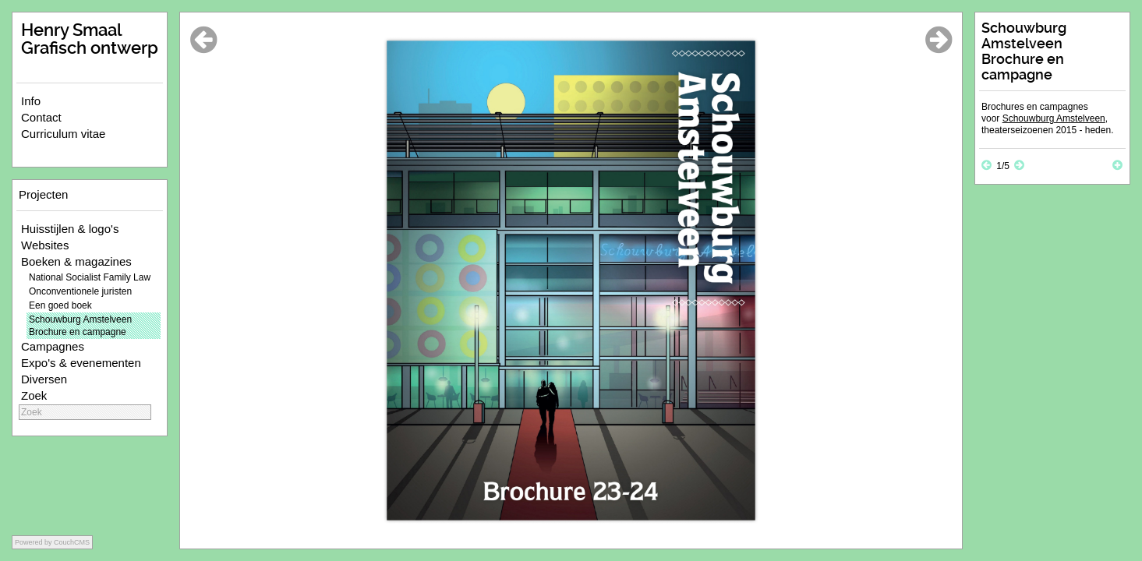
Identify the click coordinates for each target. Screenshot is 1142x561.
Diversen (44, 379)
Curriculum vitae (63, 133)
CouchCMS (72, 542)
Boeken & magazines (76, 261)
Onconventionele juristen (80, 291)
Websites (45, 245)
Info (31, 101)
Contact (41, 117)
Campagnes (52, 346)
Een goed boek (60, 305)
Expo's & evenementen (81, 362)
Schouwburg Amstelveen (1053, 118)
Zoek (34, 395)
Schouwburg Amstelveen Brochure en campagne (80, 325)
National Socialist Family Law (89, 277)
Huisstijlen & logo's (69, 228)
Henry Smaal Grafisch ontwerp (89, 39)
